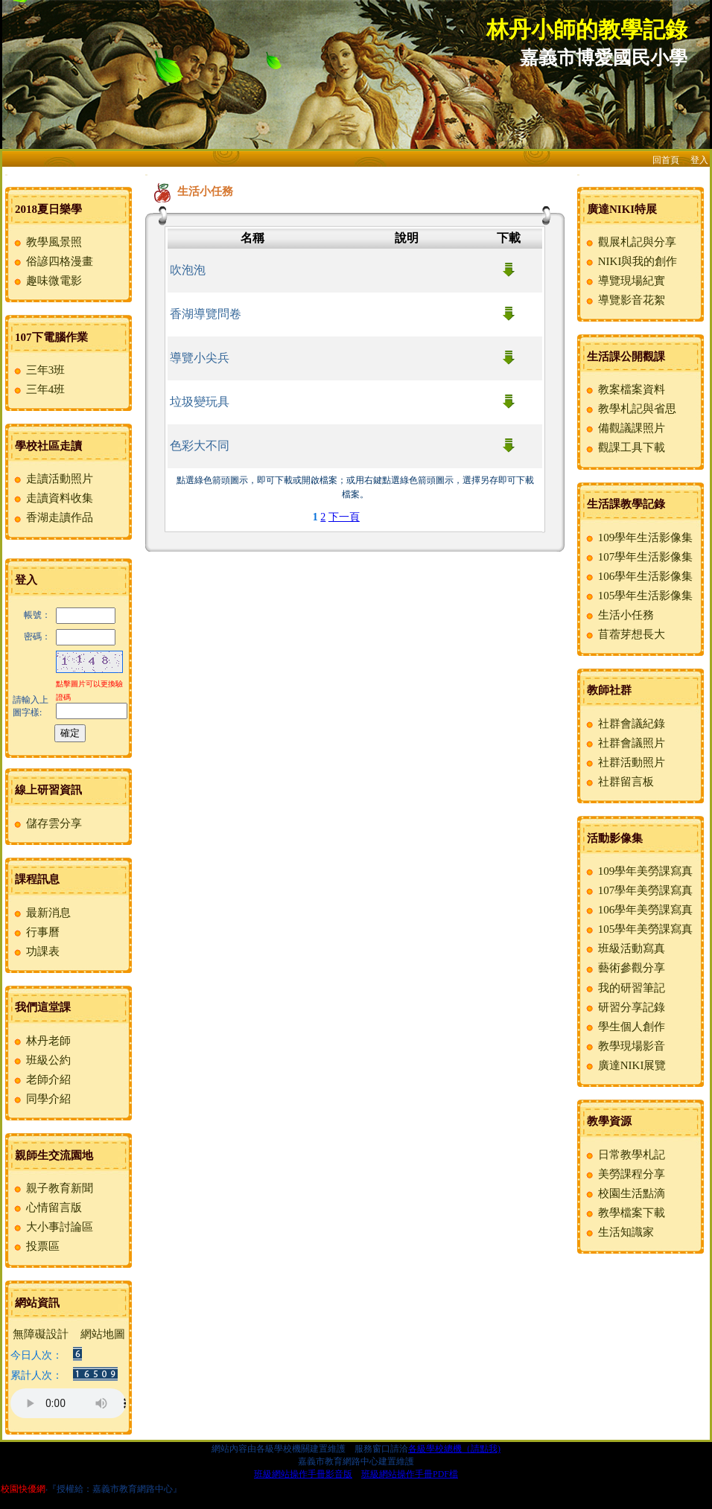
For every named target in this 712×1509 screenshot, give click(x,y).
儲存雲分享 (47, 823)
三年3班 (38, 370)
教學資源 (609, 1121)
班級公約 (41, 1060)
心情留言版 (47, 1207)
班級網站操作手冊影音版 (303, 1474)
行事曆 (36, 932)
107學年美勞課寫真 (638, 890)
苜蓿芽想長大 (624, 634)
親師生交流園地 (54, 1155)
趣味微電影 (47, 281)
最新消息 (41, 913)
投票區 (36, 1246)
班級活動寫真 (624, 948)
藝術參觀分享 (624, 968)
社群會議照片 (624, 743)
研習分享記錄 (624, 1007)
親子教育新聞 (52, 1188)
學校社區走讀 (48, 446)
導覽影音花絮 (624, 300)
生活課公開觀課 (626, 357)
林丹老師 (41, 1041)
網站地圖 (102, 1334)
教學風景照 (47, 242)
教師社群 (609, 690)
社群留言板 (619, 782)
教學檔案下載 (624, 1213)
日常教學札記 (624, 1155)
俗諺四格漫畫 (52, 261)
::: (6, 174)
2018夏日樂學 (48, 209)
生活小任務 (619, 615)
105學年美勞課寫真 (638, 929)
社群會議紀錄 (624, 724)
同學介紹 (41, 1099)
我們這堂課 (43, 1007)
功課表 (36, 951)
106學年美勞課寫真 (638, 910)
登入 (699, 160)
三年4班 (38, 389)
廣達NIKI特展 (622, 209)
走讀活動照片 (52, 479)
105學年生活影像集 (638, 596)
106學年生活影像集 (638, 576)
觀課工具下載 (624, 447)
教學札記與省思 (630, 409)
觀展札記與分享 (630, 242)
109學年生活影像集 (638, 537)
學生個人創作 (624, 1027)
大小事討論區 (52, 1227)
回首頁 (665, 160)
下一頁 (344, 517)
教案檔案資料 (624, 389)
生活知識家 (619, 1232)
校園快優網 (23, 1489)
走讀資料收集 (52, 498)
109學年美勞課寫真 (638, 871)
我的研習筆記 (624, 988)
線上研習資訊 (48, 790)
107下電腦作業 (51, 337)
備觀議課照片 (624, 428)
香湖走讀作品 (52, 517)
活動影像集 (615, 838)
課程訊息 (37, 879)
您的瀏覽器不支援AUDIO (68, 1403)
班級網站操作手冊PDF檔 (409, 1474)
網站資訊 (37, 1303)
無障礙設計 (41, 1334)
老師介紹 (41, 1079)
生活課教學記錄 (626, 504)
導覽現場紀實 (624, 281)
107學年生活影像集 (638, 557)
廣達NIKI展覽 (625, 1065)
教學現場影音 (624, 1046)
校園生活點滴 (624, 1193)
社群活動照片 (624, 762)
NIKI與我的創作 (630, 261)
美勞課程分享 (624, 1174)
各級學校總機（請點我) (454, 1448)
